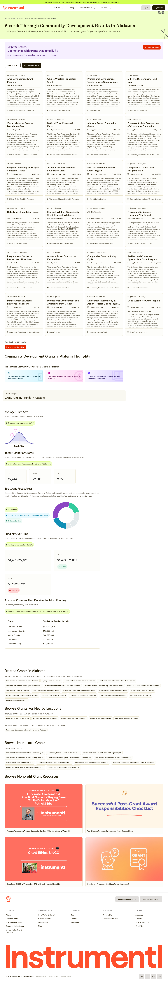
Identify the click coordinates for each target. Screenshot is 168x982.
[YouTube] (153, 976)
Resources (106, 8)
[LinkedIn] (159, 976)
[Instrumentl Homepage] (13, 8)
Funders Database (127, 899)
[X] (147, 976)
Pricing (71, 8)
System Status (66, 977)
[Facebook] (141, 976)
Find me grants (152, 47)
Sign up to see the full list (15, 347)
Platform (58, 8)
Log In (146, 8)
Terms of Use (53, 977)
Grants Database (87, 8)
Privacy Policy (41, 977)
